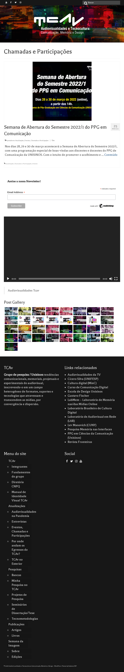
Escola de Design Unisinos (85, 391)
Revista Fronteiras (80, 442)
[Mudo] (110, 278)
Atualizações (19, 140)
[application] (62, 249)
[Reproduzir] (8, 278)
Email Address (16, 192)
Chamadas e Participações (23, 163)
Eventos (35, 163)
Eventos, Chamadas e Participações (37, 140)
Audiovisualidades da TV (84, 374)
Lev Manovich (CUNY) (82, 425)
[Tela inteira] (116, 278)
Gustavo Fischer (78, 395)
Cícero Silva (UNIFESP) (83, 379)
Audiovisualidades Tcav (23, 290)
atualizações (10, 163)
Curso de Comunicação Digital (88, 387)
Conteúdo (110, 155)
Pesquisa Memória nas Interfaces (90, 429)
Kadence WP (72, 666)
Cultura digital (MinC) (82, 383)
